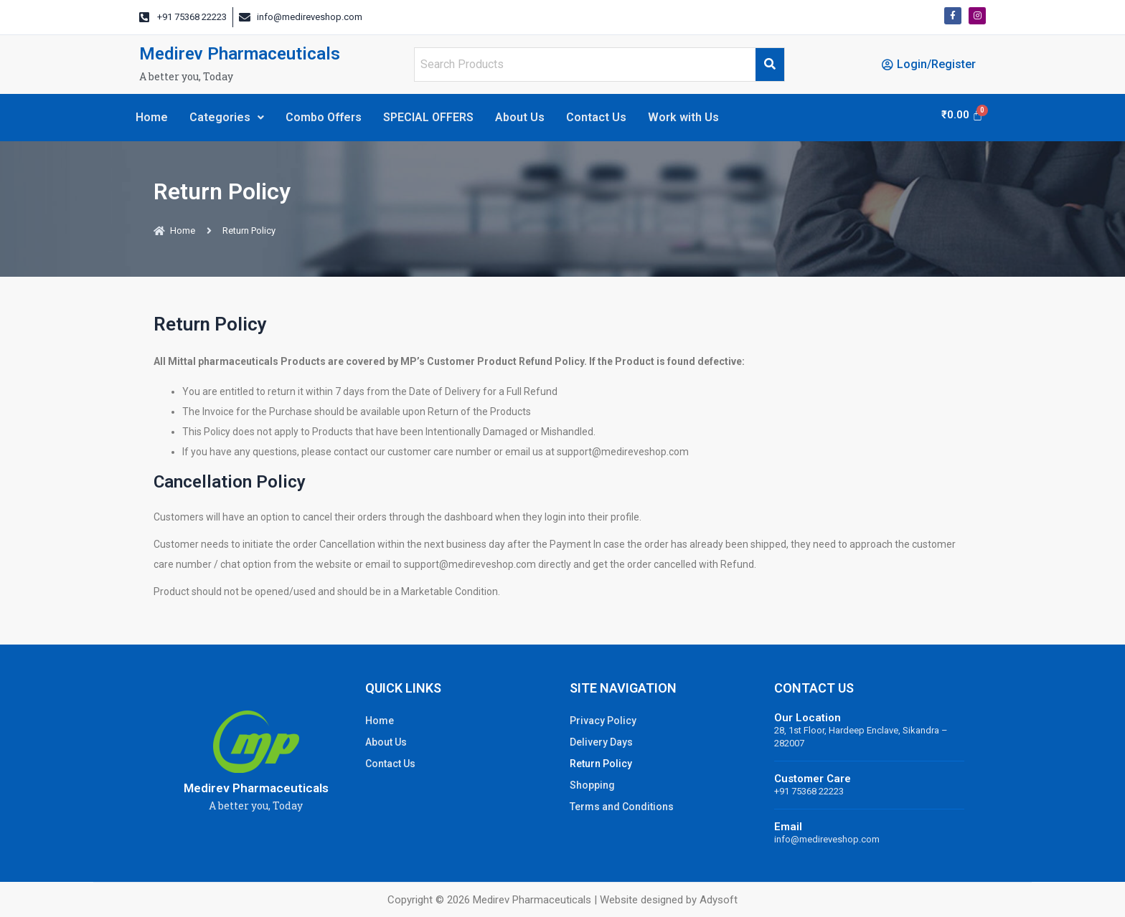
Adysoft (719, 899)
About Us (520, 117)
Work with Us (683, 117)
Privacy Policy (603, 720)
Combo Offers (324, 117)
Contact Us (596, 117)
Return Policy (601, 763)
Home (152, 117)
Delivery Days (601, 742)
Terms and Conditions (622, 806)
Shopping (592, 785)
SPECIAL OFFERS (428, 117)
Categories (226, 117)
